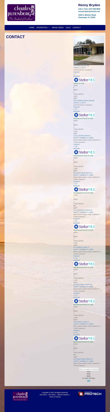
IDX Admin (52, 395)
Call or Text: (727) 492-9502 (89, 9)
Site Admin (43, 395)
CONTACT (77, 28)
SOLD (68, 28)
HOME (31, 28)
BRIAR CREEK (58, 28)
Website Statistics (63, 395)
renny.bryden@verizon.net (89, 11)
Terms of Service (55, 397)
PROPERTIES (43, 28)
